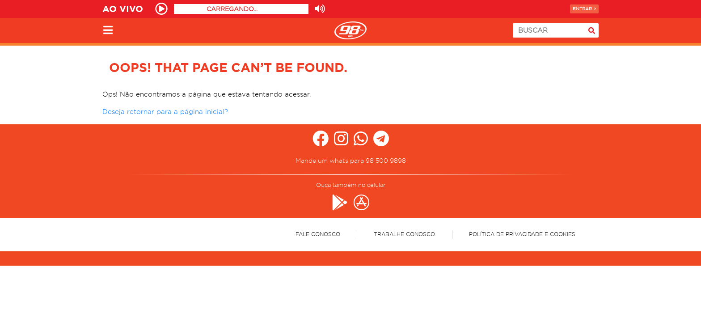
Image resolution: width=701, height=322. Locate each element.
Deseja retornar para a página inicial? (165, 111)
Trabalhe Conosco (404, 234)
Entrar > (584, 8)
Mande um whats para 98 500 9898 (351, 160)
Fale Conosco (318, 234)
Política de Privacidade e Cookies (522, 234)
